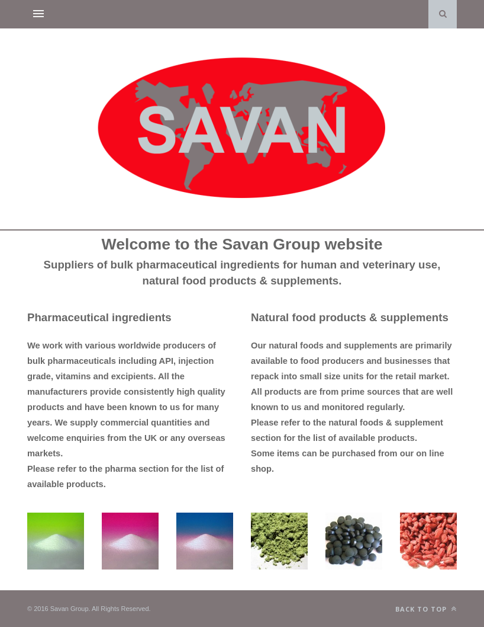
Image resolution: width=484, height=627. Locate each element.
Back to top (426, 608)
